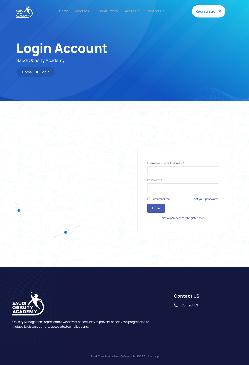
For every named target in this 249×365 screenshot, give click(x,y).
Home (60, 11)
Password (154, 180)
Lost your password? (206, 199)
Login (156, 208)
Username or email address (165, 163)
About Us (133, 11)
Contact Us (158, 11)
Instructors (108, 11)
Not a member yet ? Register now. (183, 218)
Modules (82, 11)
